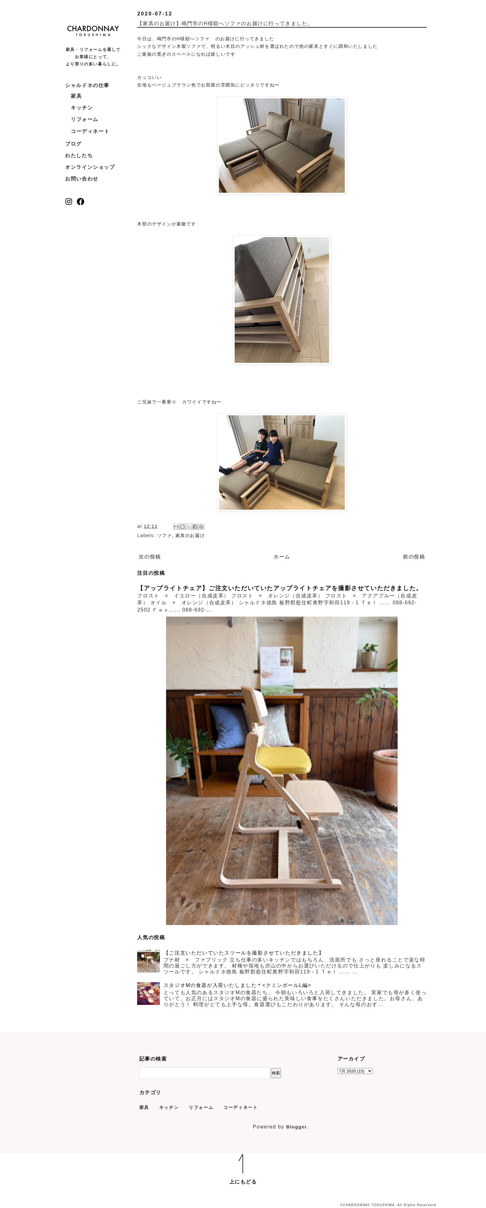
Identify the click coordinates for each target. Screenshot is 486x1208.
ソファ (164, 535)
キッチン (82, 107)
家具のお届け (190, 535)
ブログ (73, 144)
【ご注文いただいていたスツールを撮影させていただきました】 (244, 953)
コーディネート (90, 131)
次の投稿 (150, 556)
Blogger (296, 1126)
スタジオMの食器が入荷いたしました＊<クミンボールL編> (237, 985)
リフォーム (84, 119)
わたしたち (79, 155)
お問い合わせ (81, 178)
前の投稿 (414, 556)
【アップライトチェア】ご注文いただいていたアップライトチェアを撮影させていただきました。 (279, 588)
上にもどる (243, 1181)
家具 (76, 96)
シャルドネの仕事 (87, 85)
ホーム (282, 556)
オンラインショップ (90, 167)
